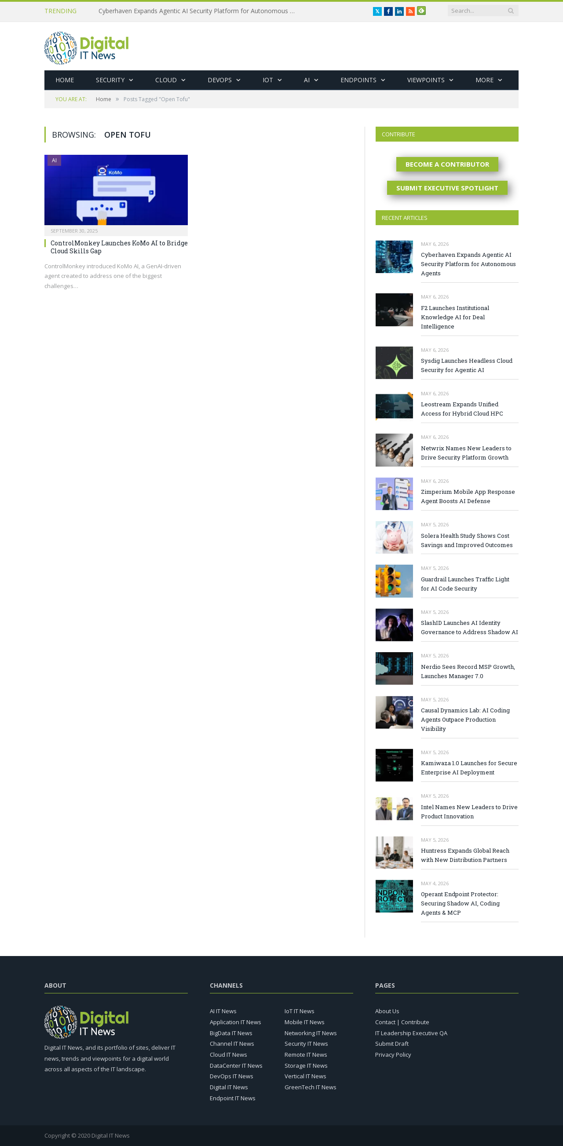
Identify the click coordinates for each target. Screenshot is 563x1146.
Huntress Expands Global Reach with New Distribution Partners (465, 855)
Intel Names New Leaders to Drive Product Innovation (469, 811)
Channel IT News (232, 1043)
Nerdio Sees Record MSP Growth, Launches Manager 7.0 (468, 671)
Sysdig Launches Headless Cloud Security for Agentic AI (466, 365)
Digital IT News (229, 1087)
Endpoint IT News (233, 1098)
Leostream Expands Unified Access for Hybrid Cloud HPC (462, 408)
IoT (268, 80)
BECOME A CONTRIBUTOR (447, 164)
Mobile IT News (305, 1022)
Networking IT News (311, 1033)
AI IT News (223, 1011)
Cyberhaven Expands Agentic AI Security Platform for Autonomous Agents (200, 11)
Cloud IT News (228, 1054)
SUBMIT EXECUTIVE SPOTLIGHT (447, 187)
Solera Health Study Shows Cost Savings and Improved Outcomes (467, 540)
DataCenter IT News (236, 1065)
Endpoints (358, 80)
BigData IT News (231, 1033)
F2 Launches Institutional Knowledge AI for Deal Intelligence (455, 317)
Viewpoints (426, 80)
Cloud (166, 80)
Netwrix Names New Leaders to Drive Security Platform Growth (466, 452)
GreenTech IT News (310, 1087)
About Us (387, 1011)
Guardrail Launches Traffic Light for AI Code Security (465, 583)
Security (110, 80)
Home (64, 80)
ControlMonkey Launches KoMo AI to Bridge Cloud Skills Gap (119, 247)
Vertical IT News (305, 1076)
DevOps (220, 80)
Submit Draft (392, 1043)
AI (307, 80)
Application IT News (235, 1022)
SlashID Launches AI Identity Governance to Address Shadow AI (469, 627)
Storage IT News (306, 1065)
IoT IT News (299, 1011)
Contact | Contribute (402, 1022)
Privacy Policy (393, 1054)
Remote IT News (306, 1054)
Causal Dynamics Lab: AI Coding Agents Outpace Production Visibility (465, 719)
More (484, 80)
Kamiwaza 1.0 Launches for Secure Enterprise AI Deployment (469, 767)
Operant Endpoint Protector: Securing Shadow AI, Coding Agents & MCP (460, 903)
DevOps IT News (231, 1076)
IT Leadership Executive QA (411, 1033)
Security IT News (306, 1043)
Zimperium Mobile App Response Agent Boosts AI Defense (468, 496)
